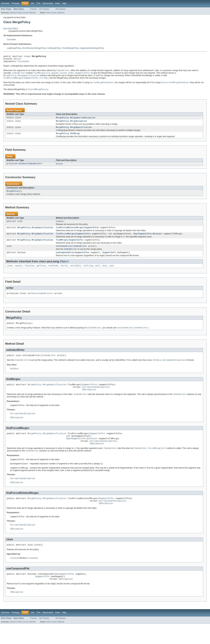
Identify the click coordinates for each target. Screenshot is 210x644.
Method (33, 13)
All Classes (60, 9)
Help (64, 3)
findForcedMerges (65, 239)
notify (64, 272)
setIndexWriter (64, 252)
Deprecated (48, 3)
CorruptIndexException (95, 396)
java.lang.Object (10, 28)
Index (57, 3)
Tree (38, 3)
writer (59, 167)
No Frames (44, 9)
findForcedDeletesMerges (69, 232)
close (59, 225)
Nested (13, 13)
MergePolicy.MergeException (71, 124)
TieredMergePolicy (70, 48)
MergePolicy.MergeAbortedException (75, 120)
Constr (25, 13)
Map (135, 239)
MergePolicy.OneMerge (68, 137)
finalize (29, 272)
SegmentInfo (144, 239)
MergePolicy (13, 195)
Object (18, 59)
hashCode (53, 272)
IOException (89, 399)
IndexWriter (34, 167)
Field (19, 13)
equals (18, 272)
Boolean (157, 239)
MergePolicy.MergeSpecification (74, 130)
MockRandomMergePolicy (34, 48)
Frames (33, 9)
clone (10, 272)
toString (88, 272)
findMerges (62, 245)
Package (16, 3)
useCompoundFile (65, 258)
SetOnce (22, 167)
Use (32, 3)
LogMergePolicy (14, 48)
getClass (41, 272)
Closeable (11, 39)
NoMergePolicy (54, 48)
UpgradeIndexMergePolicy (92, 48)
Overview (5, 3)
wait (97, 272)
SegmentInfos (92, 232)
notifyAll (75, 272)
